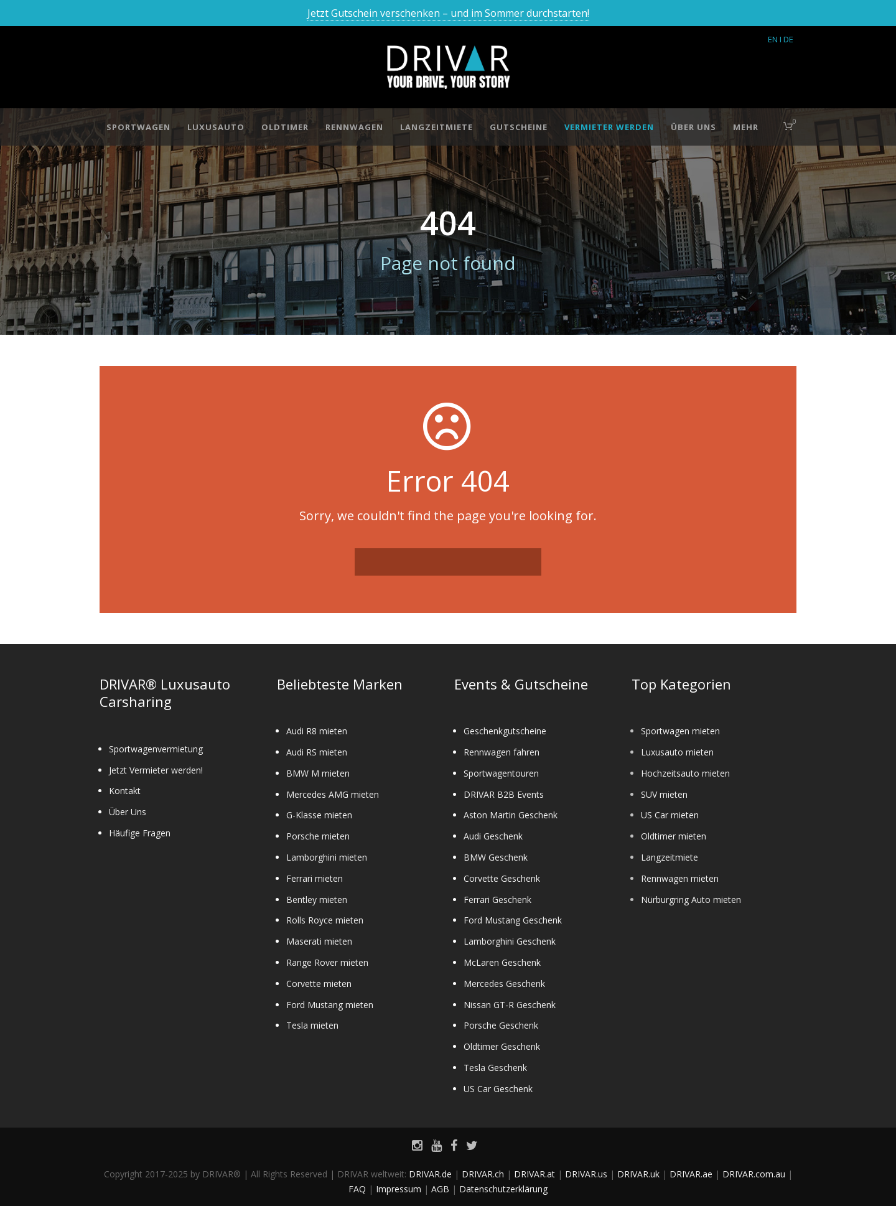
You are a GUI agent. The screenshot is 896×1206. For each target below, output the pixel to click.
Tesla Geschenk (495, 1067)
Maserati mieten (319, 941)
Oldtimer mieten (673, 836)
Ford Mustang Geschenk (513, 920)
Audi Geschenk (493, 836)
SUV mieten (664, 794)
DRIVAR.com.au (753, 1174)
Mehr (745, 127)
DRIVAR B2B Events (504, 794)
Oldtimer (285, 127)
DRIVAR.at (534, 1174)
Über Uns (693, 127)
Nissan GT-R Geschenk (510, 1005)
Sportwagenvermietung (156, 749)
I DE (786, 39)
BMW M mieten (318, 773)
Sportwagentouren (501, 773)
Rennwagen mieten (680, 878)
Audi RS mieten (316, 752)
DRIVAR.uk (638, 1174)
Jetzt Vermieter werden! (156, 770)
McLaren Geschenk (502, 962)
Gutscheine (519, 127)
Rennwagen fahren (501, 752)
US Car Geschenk (498, 1089)
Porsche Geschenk (501, 1025)
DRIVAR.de (430, 1174)
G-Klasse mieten (319, 815)
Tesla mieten (312, 1025)
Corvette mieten (319, 983)
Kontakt (125, 791)
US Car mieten (670, 815)
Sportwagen (138, 127)
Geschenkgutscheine (505, 731)
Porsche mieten (318, 836)
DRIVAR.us (586, 1174)
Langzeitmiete (436, 127)
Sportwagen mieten (680, 731)
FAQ (357, 1189)
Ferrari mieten (314, 878)
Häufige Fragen (139, 833)
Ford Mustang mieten (329, 1005)
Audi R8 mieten (316, 731)
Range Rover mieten (327, 962)
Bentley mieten (316, 899)
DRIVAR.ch (483, 1174)
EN (773, 39)
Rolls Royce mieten (324, 920)
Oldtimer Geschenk (502, 1046)
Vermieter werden (609, 127)
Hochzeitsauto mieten (685, 773)
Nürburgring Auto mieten (691, 899)
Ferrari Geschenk (497, 899)
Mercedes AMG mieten (332, 794)
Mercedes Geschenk (504, 983)
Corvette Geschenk (502, 878)
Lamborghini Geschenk (510, 941)
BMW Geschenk (496, 857)
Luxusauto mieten (677, 752)
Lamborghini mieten (326, 857)
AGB (440, 1189)
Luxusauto (216, 127)
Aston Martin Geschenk (511, 815)
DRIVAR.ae (691, 1174)
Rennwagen (354, 127)
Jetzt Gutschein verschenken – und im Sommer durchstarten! (448, 13)
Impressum (398, 1189)
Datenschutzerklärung (503, 1189)
